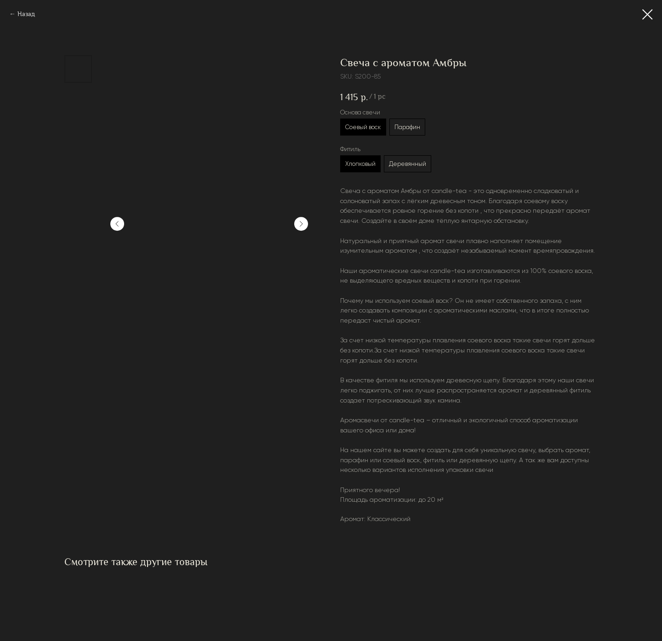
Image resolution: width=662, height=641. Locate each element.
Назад (26, 14)
